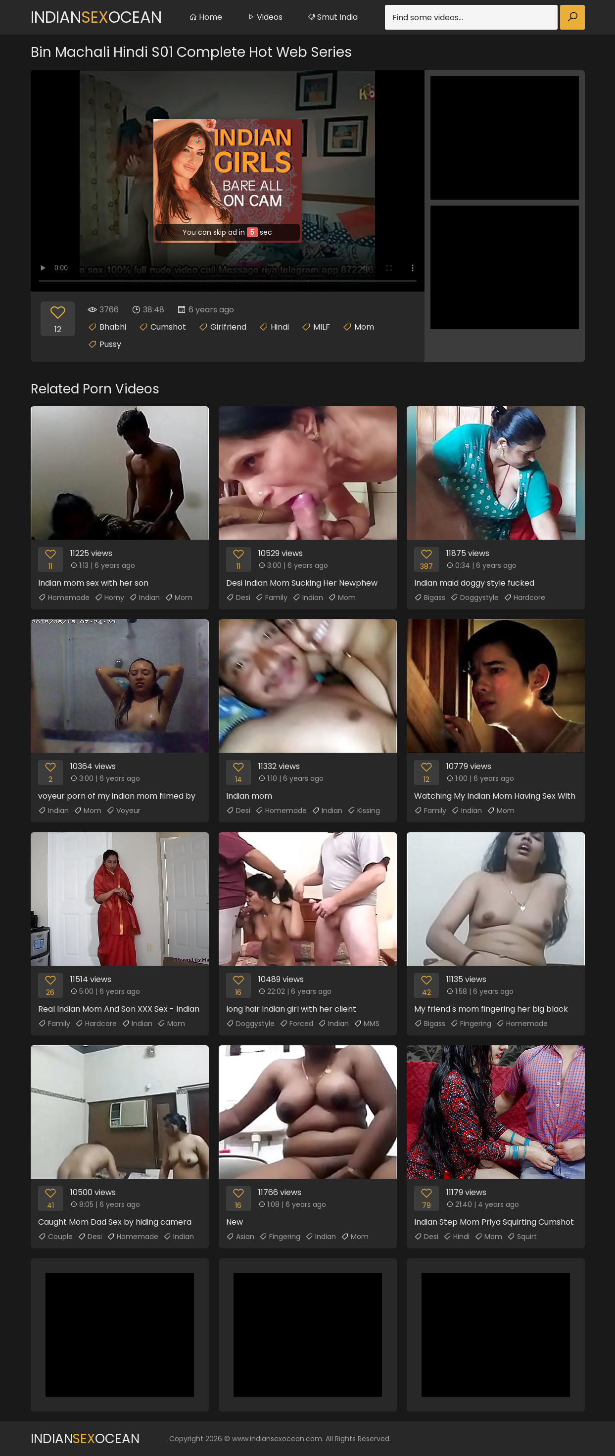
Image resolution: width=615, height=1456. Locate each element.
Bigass (429, 597)
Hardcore (524, 597)
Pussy (110, 344)
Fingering (470, 1023)
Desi (238, 597)
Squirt (522, 1236)
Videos (265, 17)
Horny (109, 597)
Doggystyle (474, 597)
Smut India (332, 17)
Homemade (64, 597)
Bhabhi (112, 327)
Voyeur (123, 810)
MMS (366, 1023)
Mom (364, 327)
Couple (55, 1236)
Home (205, 17)
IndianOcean (96, 17)
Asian (240, 1236)
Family (271, 597)
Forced (296, 1023)
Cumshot (168, 327)
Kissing (363, 810)
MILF (321, 327)
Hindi (280, 327)
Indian (144, 597)
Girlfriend (228, 327)
